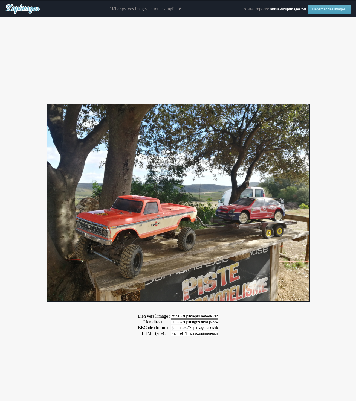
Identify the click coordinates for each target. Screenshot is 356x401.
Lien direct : (154, 322)
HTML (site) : (154, 333)
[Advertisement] (178, 61)
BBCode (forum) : (154, 327)
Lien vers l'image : (154, 316)
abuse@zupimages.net (288, 9)
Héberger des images (329, 9)
